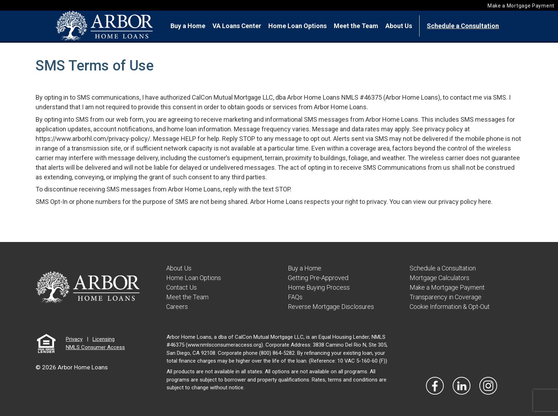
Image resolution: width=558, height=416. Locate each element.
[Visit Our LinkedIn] (461, 386)
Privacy (74, 339)
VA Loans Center (236, 26)
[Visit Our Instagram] (488, 386)
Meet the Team (356, 26)
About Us (398, 26)
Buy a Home (187, 26)
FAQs (295, 297)
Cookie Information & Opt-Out (450, 306)
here (484, 201)
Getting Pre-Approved (318, 277)
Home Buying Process (319, 287)
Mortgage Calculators (439, 277)
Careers (177, 306)
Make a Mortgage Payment (521, 6)
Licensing (104, 339)
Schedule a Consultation (463, 26)
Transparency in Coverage (445, 297)
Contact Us (181, 287)
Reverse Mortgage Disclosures (331, 306)
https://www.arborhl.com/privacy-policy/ (93, 138)
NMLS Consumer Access (95, 347)
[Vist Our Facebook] (435, 386)
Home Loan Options (297, 26)
